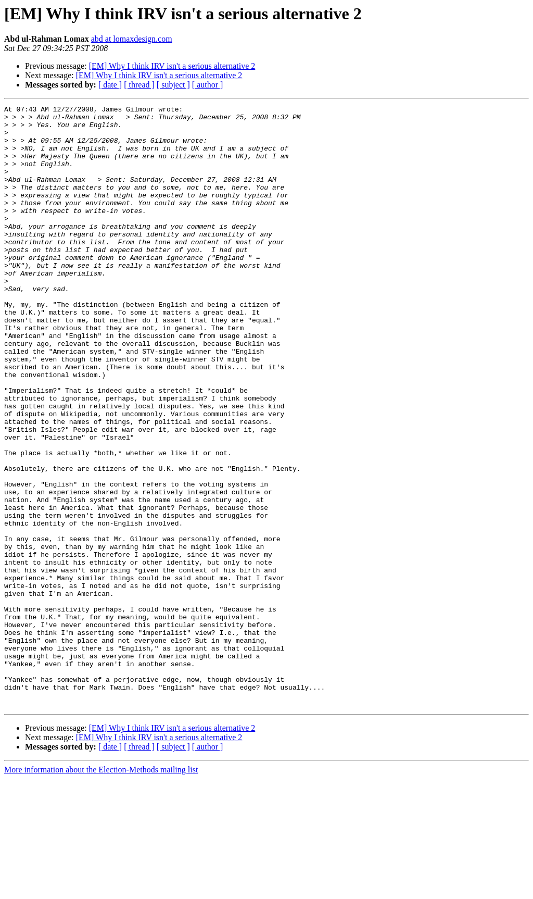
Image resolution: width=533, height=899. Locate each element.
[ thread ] (139, 84)
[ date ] (110, 84)
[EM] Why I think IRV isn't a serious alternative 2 (172, 65)
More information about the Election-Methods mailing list (101, 889)
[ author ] (207, 84)
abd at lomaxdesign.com (131, 38)
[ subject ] (173, 84)
